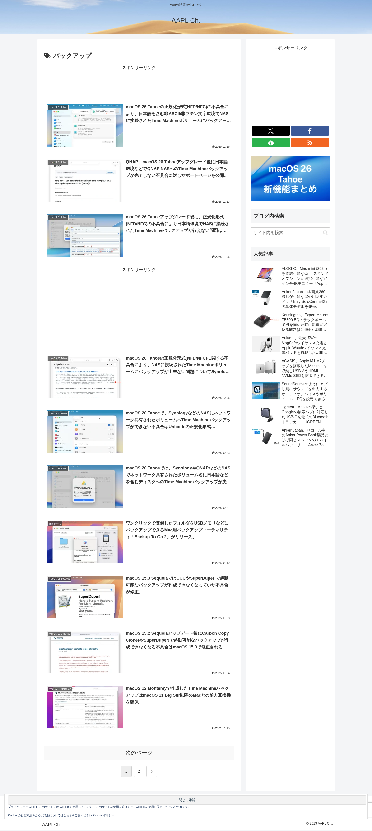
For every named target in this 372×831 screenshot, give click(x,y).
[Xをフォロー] (271, 131)
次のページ (139, 753)
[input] (290, 232)
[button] (325, 232)
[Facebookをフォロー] (310, 131)
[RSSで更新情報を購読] (310, 142)
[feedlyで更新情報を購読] (271, 142)
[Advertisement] (139, 82)
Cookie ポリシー (103, 815)
